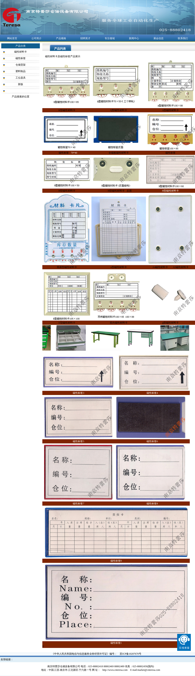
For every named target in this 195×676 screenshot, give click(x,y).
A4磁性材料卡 (160, 267)
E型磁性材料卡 (66, 322)
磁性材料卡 (20, 51)
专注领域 (110, 38)
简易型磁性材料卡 (67, 267)
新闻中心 (134, 38)
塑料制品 (21, 71)
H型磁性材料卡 (66, 190)
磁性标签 (21, 58)
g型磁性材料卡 (170, 322)
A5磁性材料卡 (181, 267)
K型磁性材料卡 (66, 110)
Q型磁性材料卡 (118, 110)
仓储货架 (21, 64)
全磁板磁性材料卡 (119, 152)
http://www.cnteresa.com (114, 669)
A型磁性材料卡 (170, 110)
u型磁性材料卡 (118, 267)
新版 (20, 84)
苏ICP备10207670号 (130, 653)
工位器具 (21, 77)
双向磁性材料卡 (118, 322)
